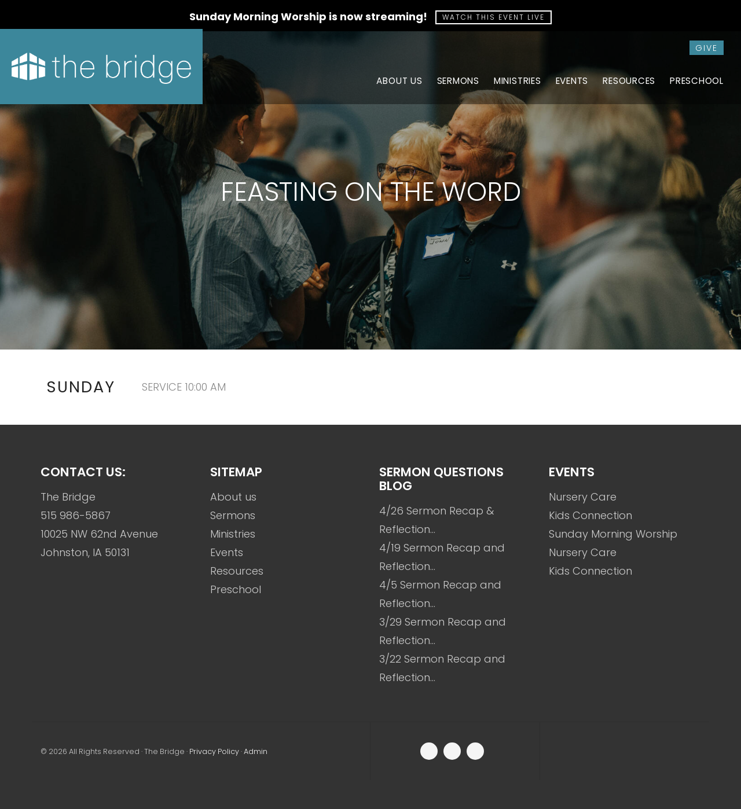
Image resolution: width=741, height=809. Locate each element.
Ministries (232, 534)
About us (233, 497)
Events (226, 552)
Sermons (232, 515)
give (706, 48)
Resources (236, 571)
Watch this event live (493, 17)
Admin (255, 751)
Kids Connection (590, 515)
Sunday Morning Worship (613, 534)
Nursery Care (583, 497)
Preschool (235, 589)
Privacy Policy (214, 751)
